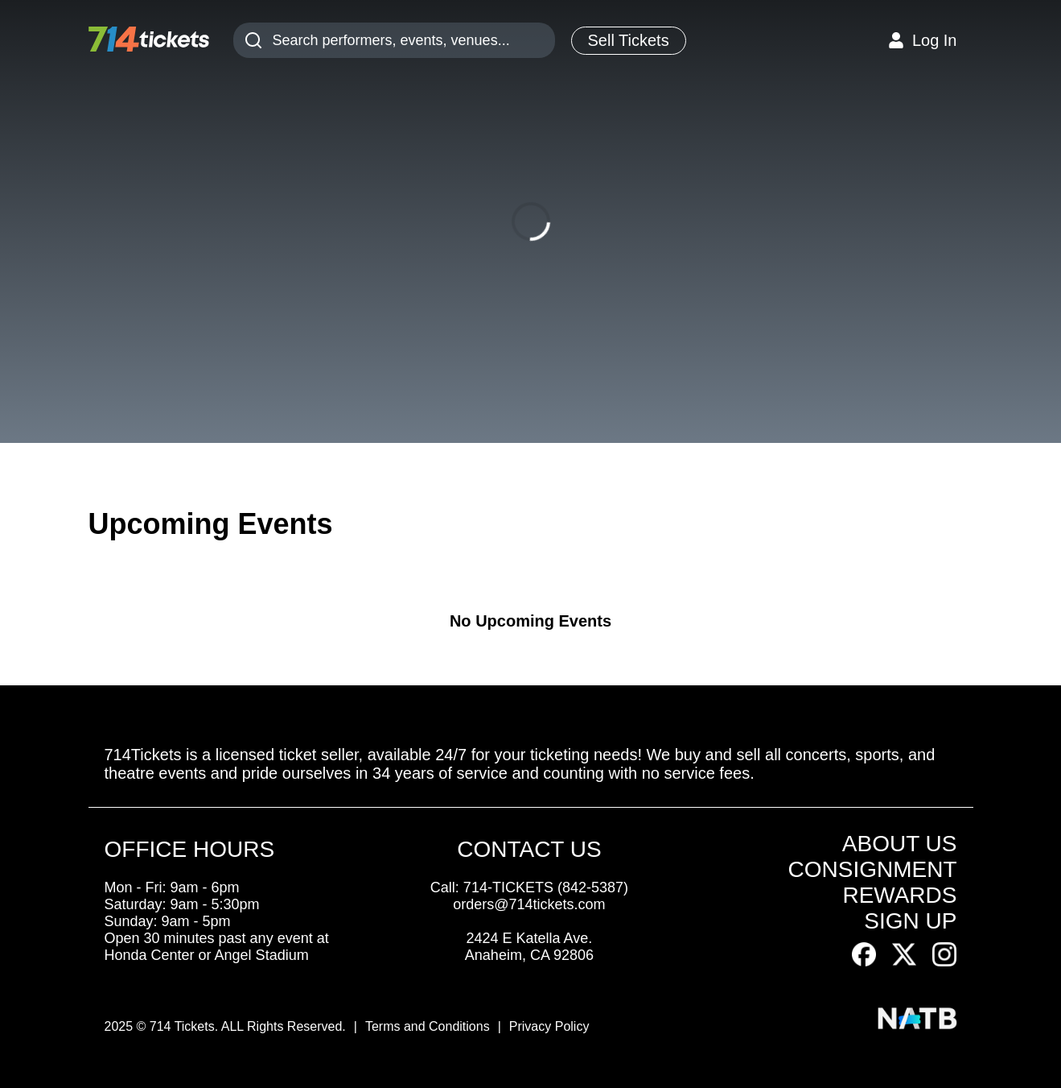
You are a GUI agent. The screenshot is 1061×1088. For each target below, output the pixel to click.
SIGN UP (910, 920)
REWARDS (899, 895)
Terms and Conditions (427, 1026)
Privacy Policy (549, 1026)
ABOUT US (899, 843)
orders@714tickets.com (529, 904)
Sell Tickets (628, 40)
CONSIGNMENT (872, 869)
